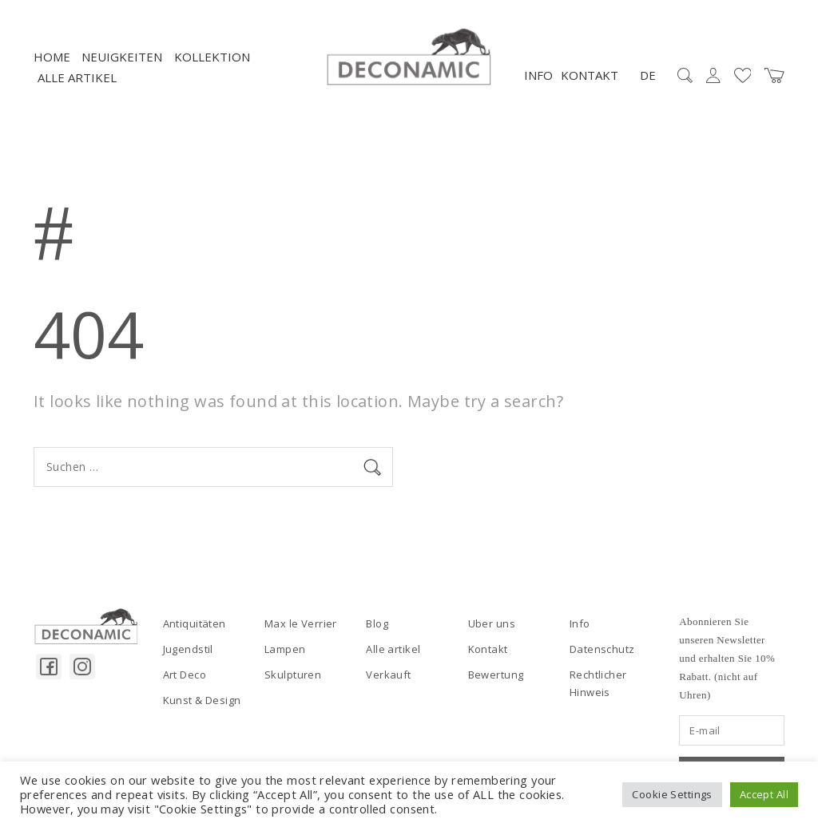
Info (538, 75)
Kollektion (212, 57)
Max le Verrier (300, 623)
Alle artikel (77, 77)
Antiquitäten (194, 623)
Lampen (285, 649)
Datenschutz (602, 649)
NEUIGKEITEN (121, 57)
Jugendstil (188, 649)
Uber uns (491, 623)
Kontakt (589, 75)
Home (52, 57)
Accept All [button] (764, 794)
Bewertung (496, 674)
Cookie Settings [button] (672, 794)
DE (648, 75)
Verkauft (388, 674)
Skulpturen (292, 674)
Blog (377, 623)
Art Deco (184, 674)
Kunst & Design (202, 700)
